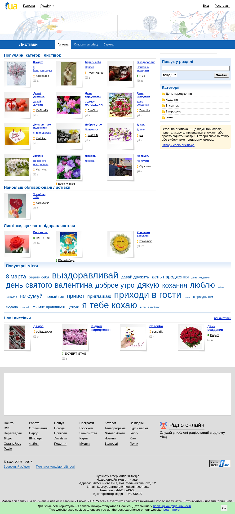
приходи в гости (147, 295)
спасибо (25, 307)
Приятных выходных (143, 69)
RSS (7, 428)
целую (73, 307)
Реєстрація (222, 5)
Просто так (40, 232)
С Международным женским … (43, 70)
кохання (174, 285)
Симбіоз (91, 110)
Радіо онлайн (186, 425)
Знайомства (88, 433)
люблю (202, 285)
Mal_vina (39, 169)
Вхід (206, 5)
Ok (224, 508)
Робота (34, 423)
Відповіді (111, 443)
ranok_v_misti (65, 183)
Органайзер (12, 443)
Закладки (137, 423)
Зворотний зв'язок (17, 466)
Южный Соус (65, 260)
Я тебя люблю (42, 132)
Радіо (8, 448)
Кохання (170, 99)
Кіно (133, 438)
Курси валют (139, 428)
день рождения (200, 277)
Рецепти (60, 443)
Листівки (60, 438)
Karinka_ (39, 138)
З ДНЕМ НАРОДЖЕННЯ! (95, 103)
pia (140, 135)
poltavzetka (41, 203)
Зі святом (171, 105)
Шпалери (36, 438)
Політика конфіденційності (55, 466)
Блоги (134, 433)
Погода (59, 428)
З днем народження (101, 327)
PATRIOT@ (41, 238)
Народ (34, 433)
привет (75, 296)
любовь (221, 287)
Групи (134, 443)
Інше (167, 117)
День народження (177, 93)
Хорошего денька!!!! (143, 234)
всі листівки (222, 318)
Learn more (171, 509)
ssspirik (156, 331)
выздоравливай (85, 275)
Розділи (45, 5)
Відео (8, 438)
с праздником (203, 297)
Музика (85, 443)
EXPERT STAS (74, 353)
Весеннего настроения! (40, 162)
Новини (110, 438)
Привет (89, 67)
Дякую (141, 129)
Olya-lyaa (144, 166)
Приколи (60, 433)
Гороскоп (86, 428)
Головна (29, 5)
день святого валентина (49, 285)
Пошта (8, 423)
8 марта (16, 276)
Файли (34, 443)
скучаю (12, 307)
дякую (148, 285)
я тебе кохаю (109, 305)
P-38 (141, 75)
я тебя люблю (150, 307)
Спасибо (156, 326)
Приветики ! (92, 129)
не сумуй (31, 296)
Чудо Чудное (94, 72)
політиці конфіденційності (172, 506)
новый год (54, 296)
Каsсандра (41, 75)
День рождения (143, 103)
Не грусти (143, 160)
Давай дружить (38, 103)
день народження (170, 276)
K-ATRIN (91, 135)
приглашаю (99, 296)
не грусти (11, 296)
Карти (84, 438)
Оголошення (38, 428)
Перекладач (13, 433)
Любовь (89, 160)
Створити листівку (86, 44)
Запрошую (171, 111)
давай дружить (135, 277)
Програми (87, 423)
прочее (187, 297)
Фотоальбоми (115, 433)
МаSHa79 (40, 110)
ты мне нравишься (49, 307)
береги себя (39, 277)
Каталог (110, 423)
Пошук (59, 423)
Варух (213, 335)
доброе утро (114, 285)
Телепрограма (115, 428)
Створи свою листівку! (178, 145)
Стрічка (109, 44)
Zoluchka (143, 110)
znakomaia (144, 241)
